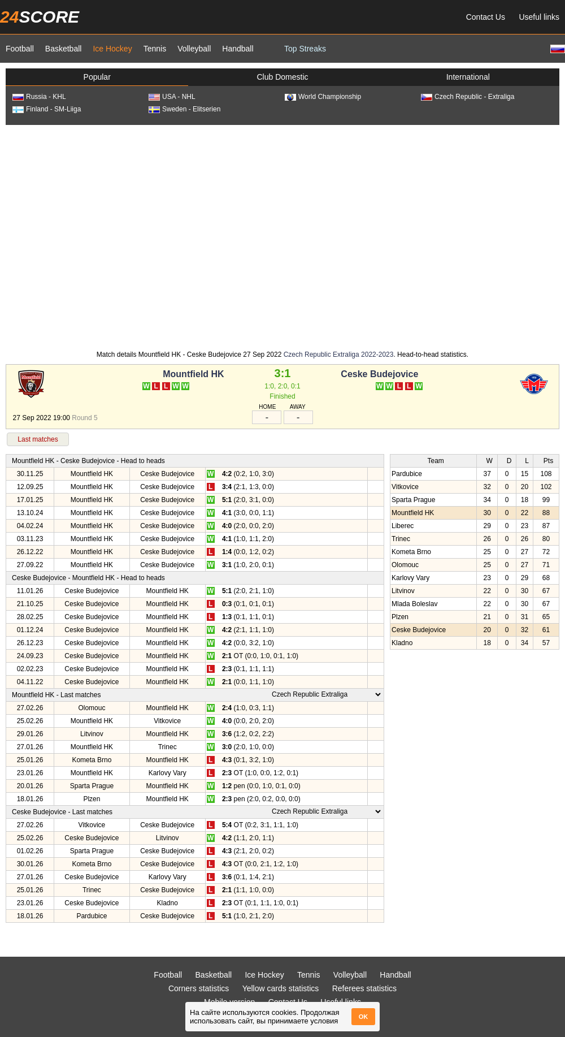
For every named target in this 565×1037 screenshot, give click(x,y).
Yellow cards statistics (280, 988)
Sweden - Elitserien (184, 109)
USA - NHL (172, 97)
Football (20, 48)
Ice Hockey (112, 48)
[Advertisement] (106, 237)
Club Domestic (282, 76)
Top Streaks (305, 48)
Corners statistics (198, 988)
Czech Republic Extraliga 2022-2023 (339, 354)
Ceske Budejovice (379, 374)
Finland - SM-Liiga (46, 109)
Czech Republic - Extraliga (467, 97)
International (468, 76)
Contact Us (485, 16)
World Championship (323, 97)
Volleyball (194, 48)
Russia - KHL (39, 97)
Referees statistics (364, 988)
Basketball (63, 48)
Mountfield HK (193, 374)
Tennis (155, 48)
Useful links (539, 16)
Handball (237, 48)
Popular (97, 76)
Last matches (38, 439)
